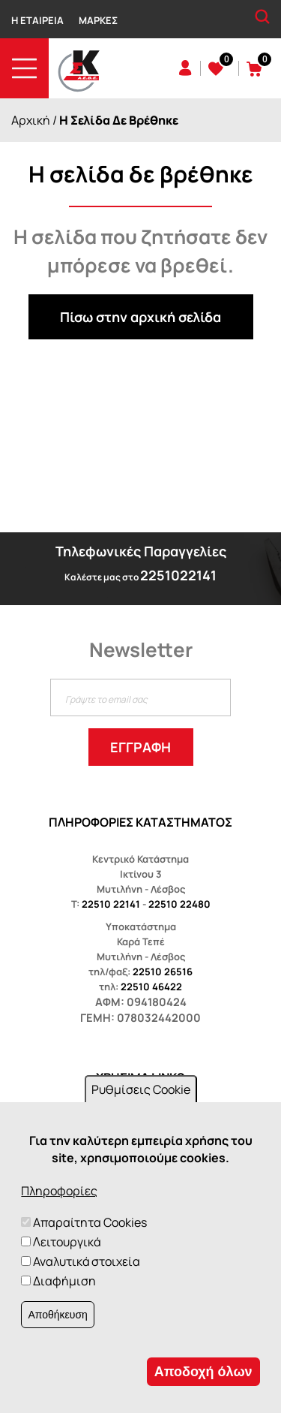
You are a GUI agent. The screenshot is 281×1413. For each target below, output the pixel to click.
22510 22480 (179, 904)
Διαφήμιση (64, 1281)
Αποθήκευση (57, 1315)
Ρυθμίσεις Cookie (140, 1089)
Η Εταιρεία (37, 20)
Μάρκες (98, 20)
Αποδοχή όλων (203, 1371)
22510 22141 (111, 904)
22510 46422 (151, 986)
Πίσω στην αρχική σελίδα (140, 317)
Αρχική (30, 120)
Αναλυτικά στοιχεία (86, 1261)
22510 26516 (163, 971)
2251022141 (178, 575)
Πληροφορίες (59, 1191)
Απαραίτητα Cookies (90, 1222)
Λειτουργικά (66, 1242)
